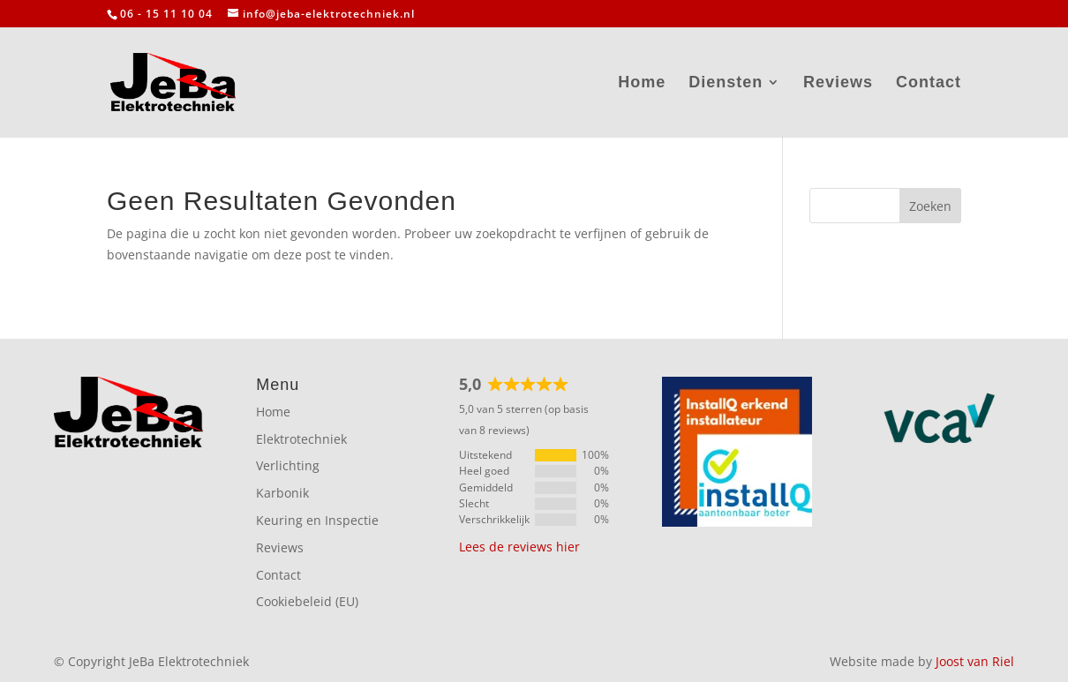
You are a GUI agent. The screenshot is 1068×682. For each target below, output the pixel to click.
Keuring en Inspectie (317, 520)
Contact (928, 83)
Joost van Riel (975, 661)
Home (642, 83)
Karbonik (282, 492)
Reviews (838, 83)
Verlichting (288, 465)
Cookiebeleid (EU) (307, 601)
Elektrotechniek (301, 439)
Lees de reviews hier (519, 546)
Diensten (725, 83)
